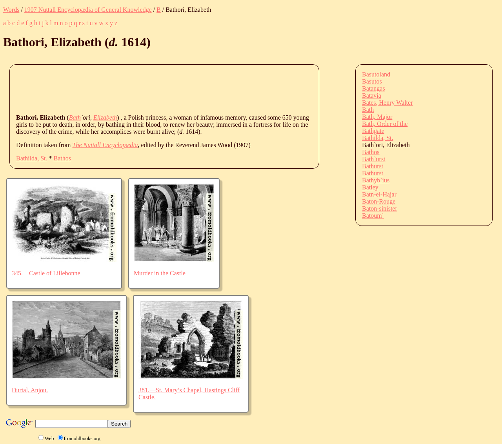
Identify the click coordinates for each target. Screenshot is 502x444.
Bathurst (372, 166)
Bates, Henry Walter (387, 102)
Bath (75, 117)
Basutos (372, 81)
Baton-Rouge (378, 201)
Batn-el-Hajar (379, 194)
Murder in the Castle (160, 273)
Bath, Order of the (384, 123)
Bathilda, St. (31, 158)
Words (11, 9)
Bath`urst (374, 159)
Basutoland (376, 74)
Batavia (371, 95)
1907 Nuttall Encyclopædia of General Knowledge (88, 9)
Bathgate (373, 130)
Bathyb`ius (375, 180)
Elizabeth (105, 117)
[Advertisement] (159, 88)
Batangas (373, 88)
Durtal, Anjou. (30, 390)
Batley (370, 187)
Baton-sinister (379, 208)
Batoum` (373, 215)
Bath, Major (377, 116)
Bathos (62, 158)
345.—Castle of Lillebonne (46, 273)
